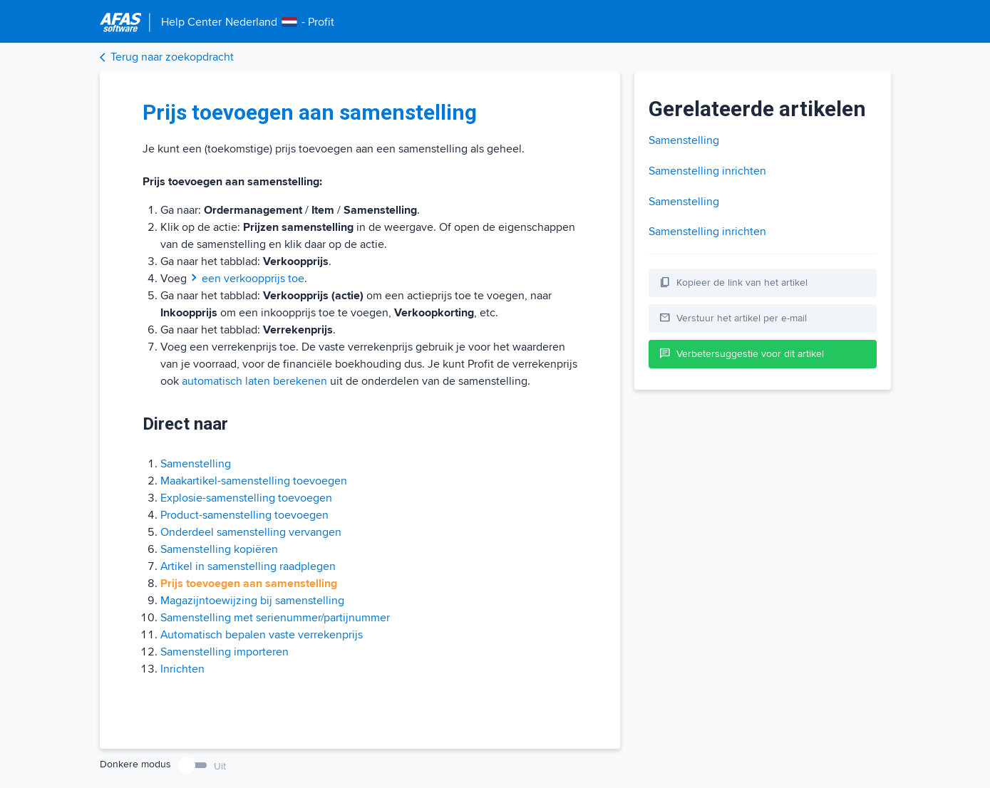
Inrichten (182, 669)
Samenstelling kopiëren (219, 549)
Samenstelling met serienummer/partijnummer (275, 618)
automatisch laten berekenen (254, 381)
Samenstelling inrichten (707, 171)
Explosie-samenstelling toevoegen (246, 498)
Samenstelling (195, 464)
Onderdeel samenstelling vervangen (250, 532)
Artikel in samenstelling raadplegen (248, 566)
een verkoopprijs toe (247, 278)
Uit (220, 766)
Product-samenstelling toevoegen (244, 515)
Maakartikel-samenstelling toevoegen (253, 481)
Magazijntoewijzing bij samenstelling (252, 600)
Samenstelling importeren (224, 652)
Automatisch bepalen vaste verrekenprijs (261, 635)
